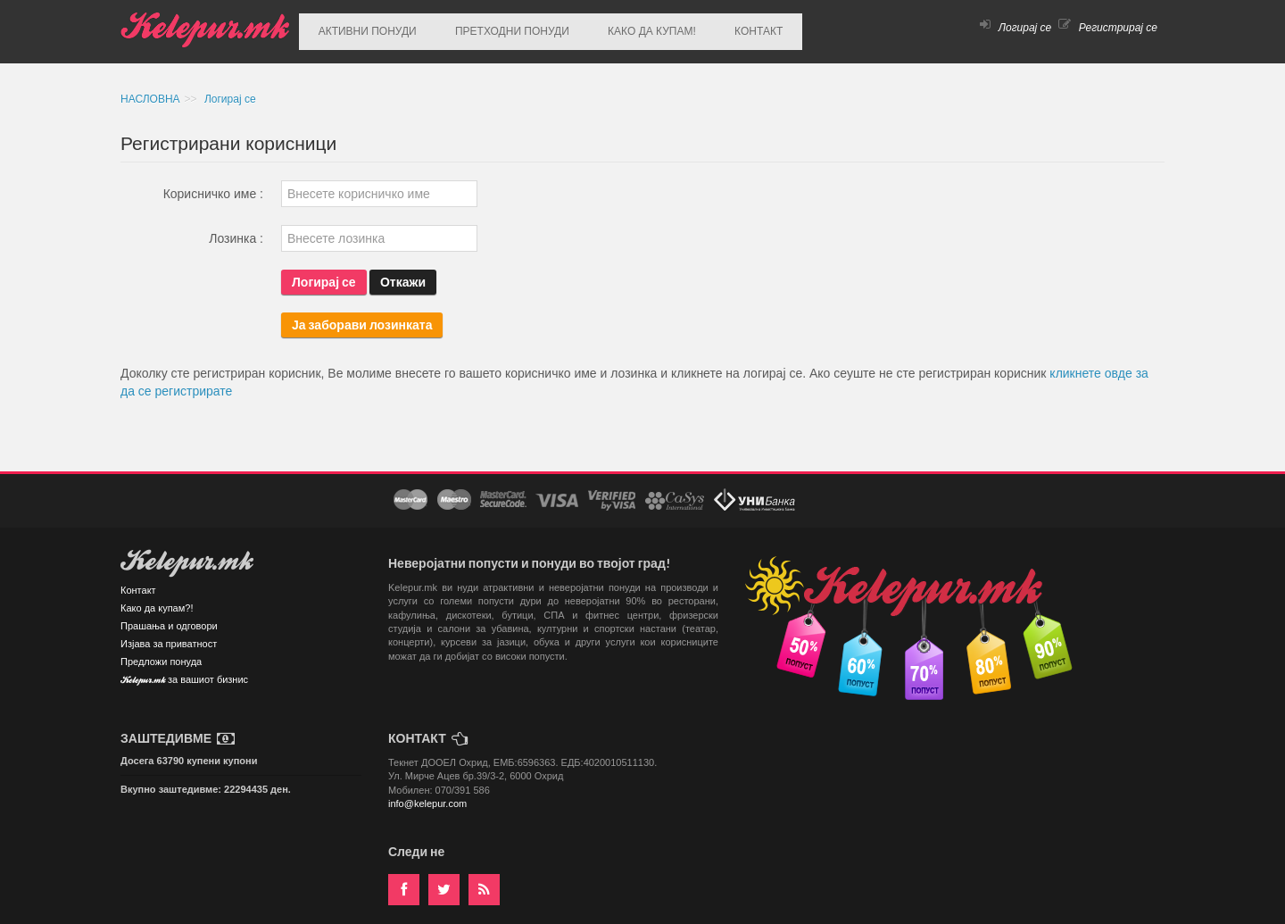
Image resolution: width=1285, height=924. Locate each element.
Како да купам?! (156, 600)
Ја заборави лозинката (362, 316)
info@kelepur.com (427, 795)
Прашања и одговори (169, 617)
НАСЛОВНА (150, 91)
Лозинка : (236, 230)
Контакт (138, 582)
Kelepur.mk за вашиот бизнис (184, 673)
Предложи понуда (161, 653)
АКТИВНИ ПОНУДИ (361, 27)
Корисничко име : (213, 186)
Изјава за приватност (168, 635)
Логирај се (1015, 27)
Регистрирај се (1107, 27)
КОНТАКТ (717, 27)
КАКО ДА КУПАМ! (622, 27)
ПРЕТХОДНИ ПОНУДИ (494, 27)
